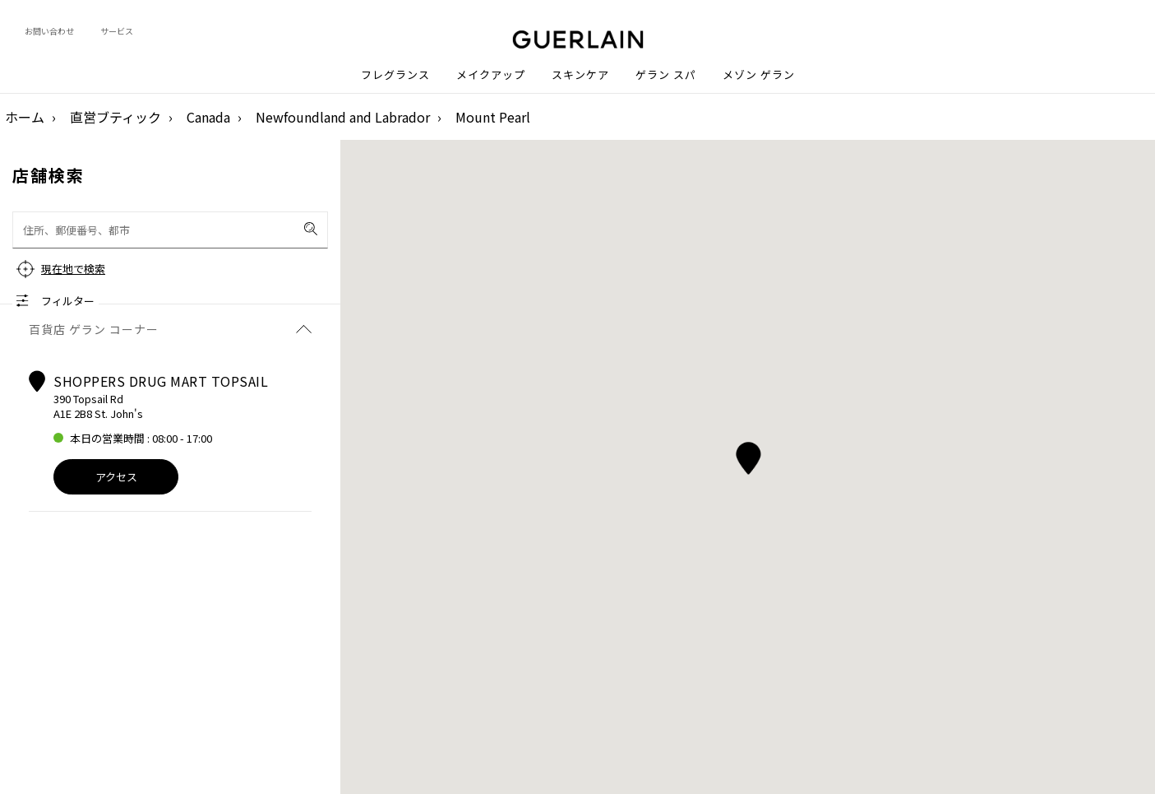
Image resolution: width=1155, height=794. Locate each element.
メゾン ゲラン (759, 74)
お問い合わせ (49, 31)
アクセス (116, 477)
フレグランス (395, 74)
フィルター (68, 301)
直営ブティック (115, 117)
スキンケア (580, 74)
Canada (208, 117)
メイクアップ (490, 74)
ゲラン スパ (665, 74)
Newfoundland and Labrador (343, 117)
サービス (116, 31)
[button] (747, 455)
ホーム (24, 117)
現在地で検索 (73, 268)
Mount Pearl (492, 117)
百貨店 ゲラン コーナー (170, 329)
